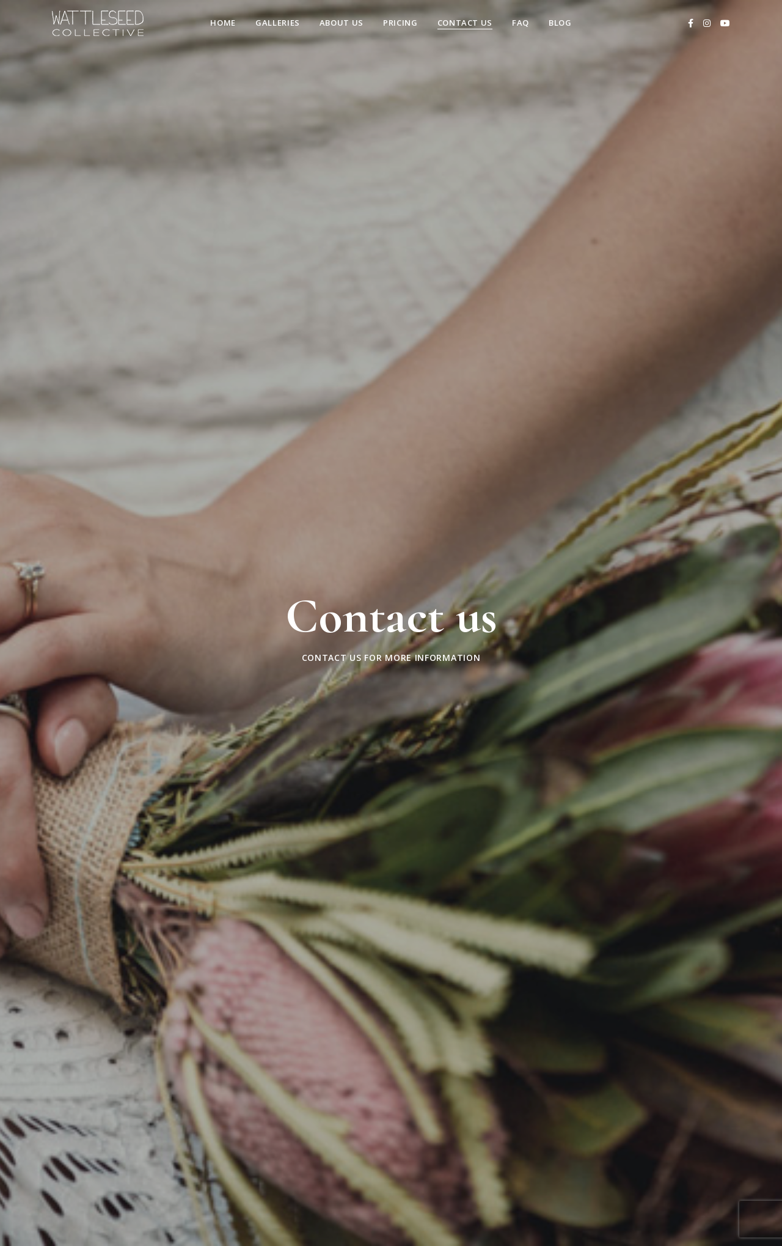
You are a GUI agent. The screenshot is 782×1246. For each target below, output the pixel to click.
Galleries (277, 22)
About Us (342, 22)
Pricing (400, 22)
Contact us (465, 22)
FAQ (520, 22)
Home (223, 22)
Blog (560, 22)
